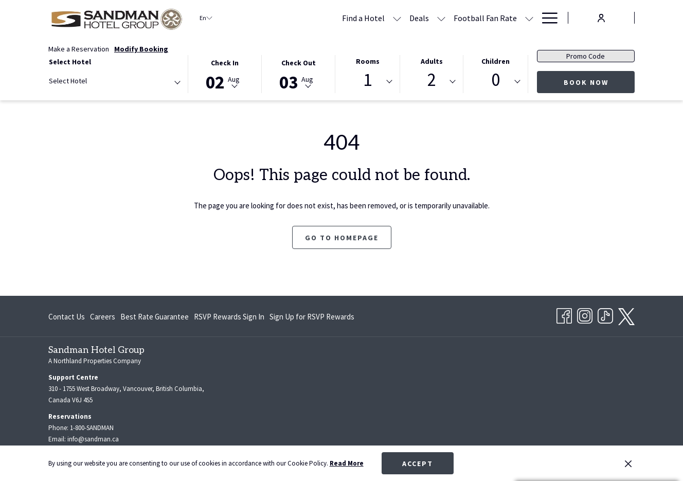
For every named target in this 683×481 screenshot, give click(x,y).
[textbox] (90, 81)
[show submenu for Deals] (342, 17)
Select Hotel (70, 61)
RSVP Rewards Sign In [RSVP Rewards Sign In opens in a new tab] (229, 319)
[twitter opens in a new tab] (626, 315)
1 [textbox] (367, 80)
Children (495, 61)
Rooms (368, 61)
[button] (225, 73)
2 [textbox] (431, 80)
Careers (102, 317)
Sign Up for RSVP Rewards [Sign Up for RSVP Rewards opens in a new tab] (311, 319)
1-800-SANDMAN (92, 427)
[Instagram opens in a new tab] (584, 314)
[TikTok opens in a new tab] (605, 314)
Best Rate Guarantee (154, 317)
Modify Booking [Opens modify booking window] (141, 49)
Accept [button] (417, 463)
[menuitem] (320, 17)
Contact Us (66, 317)
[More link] (546, 17)
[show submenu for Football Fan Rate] (430, 17)
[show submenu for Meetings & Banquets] (529, 17)
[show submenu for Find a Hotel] (298, 17)
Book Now (586, 82)
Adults (432, 61)
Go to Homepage (342, 237)
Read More (347, 463)
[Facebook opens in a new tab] (564, 314)
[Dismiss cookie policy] (628, 463)
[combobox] (114, 83)
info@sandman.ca (93, 439)
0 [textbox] (495, 80)
